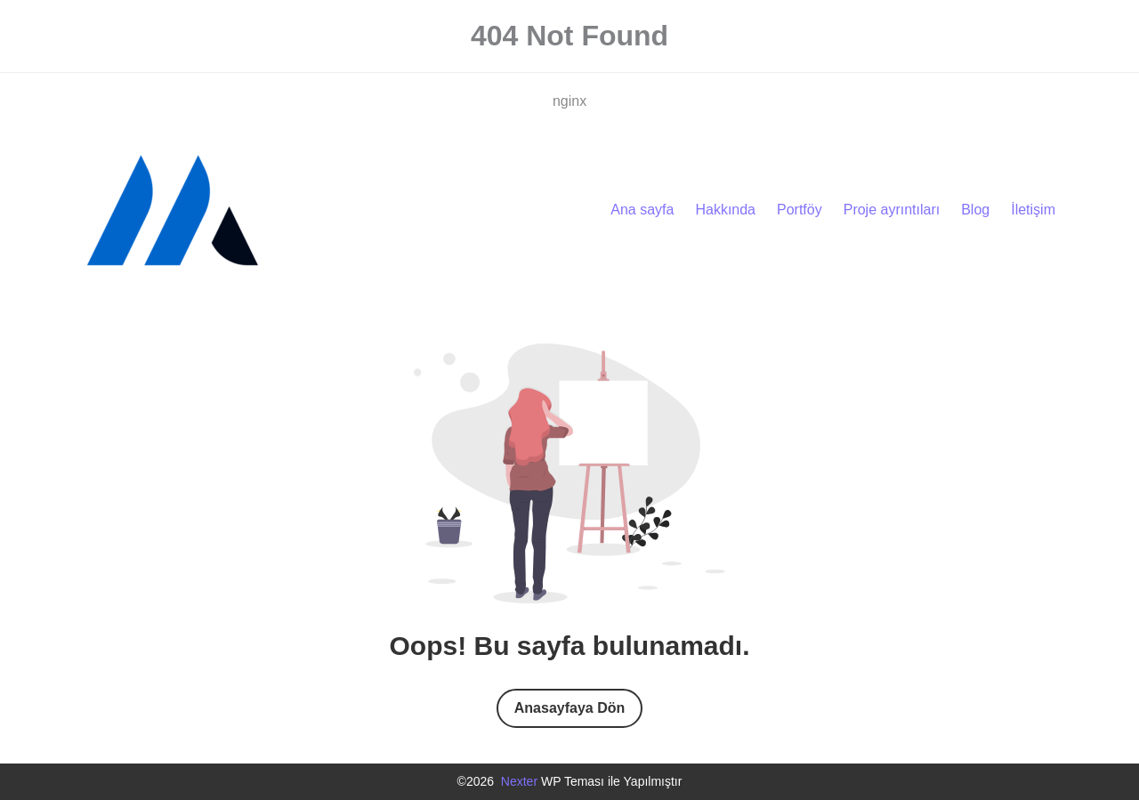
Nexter (519, 781)
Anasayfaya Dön (570, 707)
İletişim (1033, 209)
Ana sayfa (642, 209)
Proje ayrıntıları (892, 209)
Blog (975, 209)
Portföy (799, 209)
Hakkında (725, 209)
